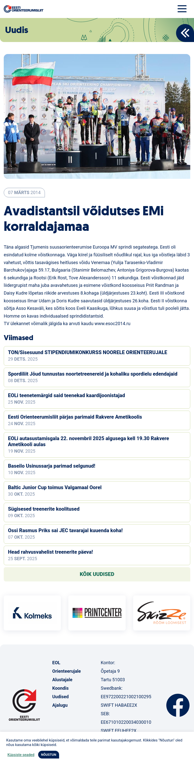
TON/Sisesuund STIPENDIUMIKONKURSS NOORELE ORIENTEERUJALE (87, 352)
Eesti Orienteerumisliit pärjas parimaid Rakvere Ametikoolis (75, 417)
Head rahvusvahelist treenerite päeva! (50, 552)
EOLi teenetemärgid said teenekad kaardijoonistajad (66, 395)
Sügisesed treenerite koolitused (44, 509)
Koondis (60, 688)
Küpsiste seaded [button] (20, 754)
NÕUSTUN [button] (48, 754)
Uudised (60, 696)
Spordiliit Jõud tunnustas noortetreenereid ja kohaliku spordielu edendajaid (92, 374)
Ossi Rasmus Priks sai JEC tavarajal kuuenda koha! (65, 530)
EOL (56, 662)
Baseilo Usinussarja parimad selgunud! (51, 466)
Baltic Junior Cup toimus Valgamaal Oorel (54, 487)
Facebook (178, 705)
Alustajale (62, 679)
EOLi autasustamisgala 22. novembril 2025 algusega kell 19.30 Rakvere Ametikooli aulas (88, 441)
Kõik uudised (97, 574)
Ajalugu (60, 705)
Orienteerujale (66, 671)
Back (185, 33)
